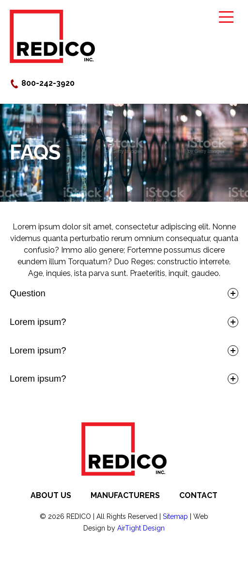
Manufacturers (125, 495)
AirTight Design (141, 528)
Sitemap (175, 516)
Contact (198, 495)
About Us (51, 495)
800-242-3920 (42, 83)
